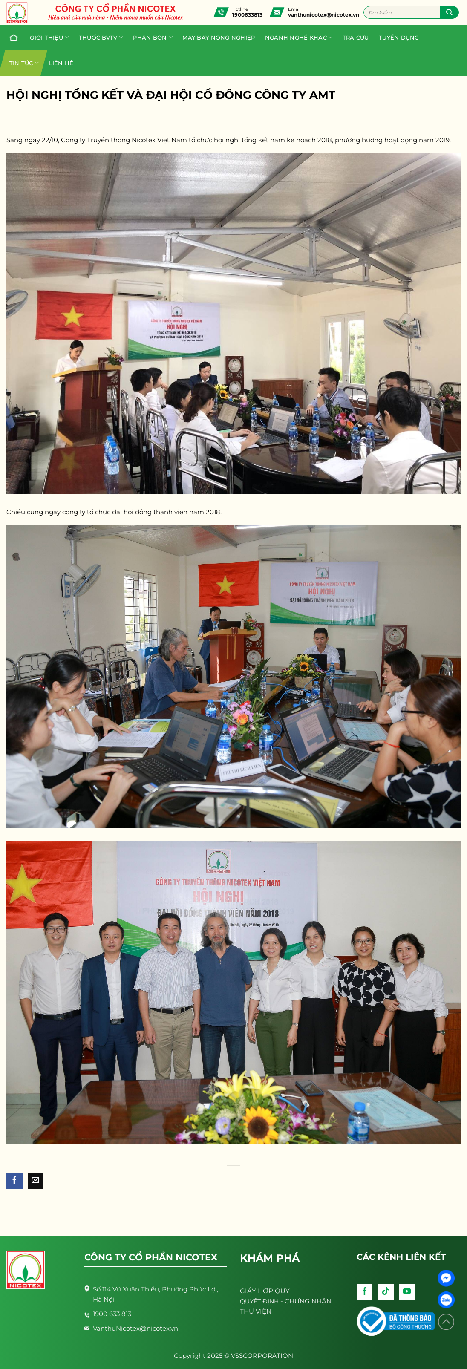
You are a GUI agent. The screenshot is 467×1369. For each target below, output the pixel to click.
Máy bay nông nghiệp (218, 37)
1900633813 (247, 15)
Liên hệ (61, 63)
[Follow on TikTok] (386, 1292)
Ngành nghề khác (298, 37)
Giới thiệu (49, 37)
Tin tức (24, 63)
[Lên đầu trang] (446, 1322)
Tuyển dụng (399, 37)
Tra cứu (356, 37)
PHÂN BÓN (153, 37)
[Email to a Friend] (36, 1181)
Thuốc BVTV (101, 37)
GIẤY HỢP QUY (265, 1291)
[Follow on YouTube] (407, 1292)
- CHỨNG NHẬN (286, 1301)
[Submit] (449, 12)
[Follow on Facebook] (365, 1292)
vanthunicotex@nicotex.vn (323, 15)
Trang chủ (11, 37)
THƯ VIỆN (255, 1311)
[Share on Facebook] (14, 1181)
